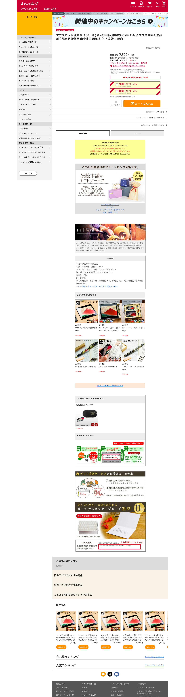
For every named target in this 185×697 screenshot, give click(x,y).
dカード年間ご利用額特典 (29, 99)
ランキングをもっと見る (154, 656)
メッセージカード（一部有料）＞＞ (110, 209)
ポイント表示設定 (89, 695)
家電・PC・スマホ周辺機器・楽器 (78, 13)
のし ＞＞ (110, 207)
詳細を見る (61, 647)
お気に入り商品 (62, 687)
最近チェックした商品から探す (31, 70)
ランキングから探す (27, 80)
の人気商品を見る (110, 385)
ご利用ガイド (24, 94)
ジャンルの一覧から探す (28, 66)
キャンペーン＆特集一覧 (28, 47)
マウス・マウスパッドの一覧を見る (150, 117)
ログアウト (27, 173)
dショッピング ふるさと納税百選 (32, 152)
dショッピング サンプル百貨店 (31, 147)
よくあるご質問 (25, 114)
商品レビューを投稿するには (152, 125)
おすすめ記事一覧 (89, 683)
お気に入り (115, 105)
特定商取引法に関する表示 (29, 138)
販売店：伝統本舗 (153, 47)
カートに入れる (142, 103)
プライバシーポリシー (27, 133)
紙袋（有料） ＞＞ (110, 212)
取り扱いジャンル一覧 (65, 695)
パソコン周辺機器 (116, 13)
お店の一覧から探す (27, 61)
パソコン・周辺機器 (100, 13)
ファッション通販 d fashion (30, 162)
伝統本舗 (59, 566)
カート (84, 687)
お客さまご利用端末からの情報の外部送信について (149, 692)
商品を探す (60, 683)
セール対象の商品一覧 (27, 42)
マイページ (86, 691)
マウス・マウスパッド (134, 13)
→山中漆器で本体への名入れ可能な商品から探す (97, 286)
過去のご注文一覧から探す (29, 75)
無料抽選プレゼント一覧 (28, 52)
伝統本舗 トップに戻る (155, 112)
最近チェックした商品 (65, 691)
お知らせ (22, 109)
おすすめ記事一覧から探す (29, 85)
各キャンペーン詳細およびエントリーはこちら (129, 66)
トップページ (58, 13)
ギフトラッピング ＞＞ (110, 204)
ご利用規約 (23, 128)
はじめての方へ (25, 119)
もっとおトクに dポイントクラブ (32, 157)
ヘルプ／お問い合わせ (27, 104)
